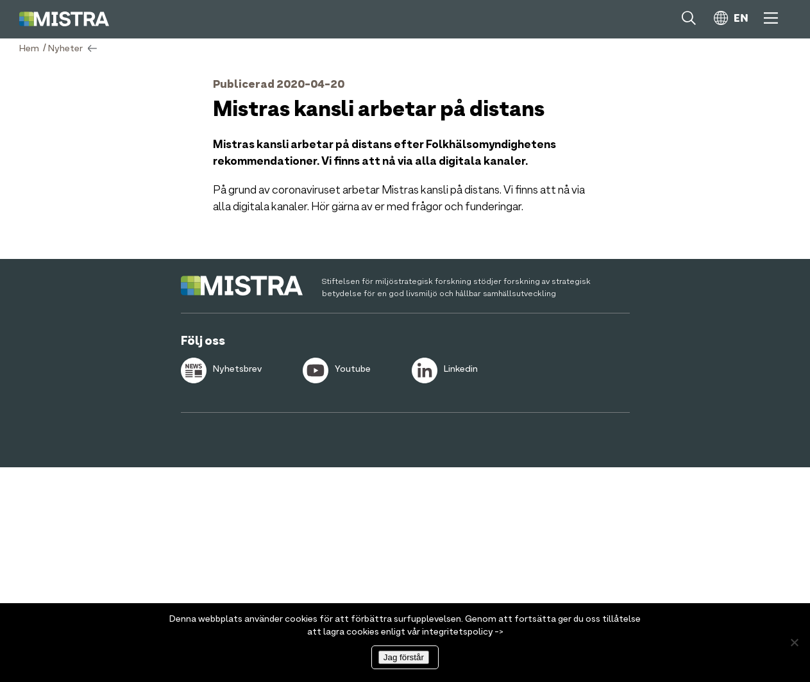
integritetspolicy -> (462, 632)
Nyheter (65, 48)
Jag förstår (404, 657)
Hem (29, 48)
